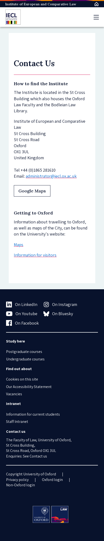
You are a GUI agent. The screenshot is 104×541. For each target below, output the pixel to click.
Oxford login (52, 479)
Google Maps (32, 191)
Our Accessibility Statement (29, 386)
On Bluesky (58, 314)
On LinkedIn (21, 304)
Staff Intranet (17, 421)
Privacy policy (17, 479)
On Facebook (22, 323)
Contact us (38, 456)
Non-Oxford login (20, 485)
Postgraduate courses (24, 351)
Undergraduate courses (25, 359)
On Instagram (60, 304)
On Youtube (21, 314)
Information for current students (33, 414)
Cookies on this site (22, 379)
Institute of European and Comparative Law (40, 4)
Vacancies (14, 393)
